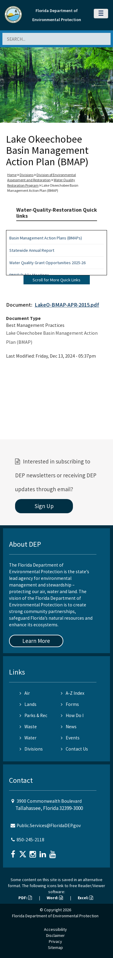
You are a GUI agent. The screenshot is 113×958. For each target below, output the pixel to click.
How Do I (72, 715)
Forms (70, 704)
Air (25, 693)
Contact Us (74, 749)
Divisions (26, 174)
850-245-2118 (30, 840)
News (69, 726)
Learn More (36, 640)
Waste (28, 726)
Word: (55, 897)
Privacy (55, 941)
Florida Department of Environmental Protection (55, 915)
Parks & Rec (33, 715)
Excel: (85, 897)
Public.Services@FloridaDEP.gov (49, 825)
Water (28, 738)
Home (12, 174)
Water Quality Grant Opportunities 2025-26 (47, 262)
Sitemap (55, 947)
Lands (28, 704)
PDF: (25, 897)
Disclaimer (55, 935)
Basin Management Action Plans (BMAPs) (45, 238)
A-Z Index (72, 693)
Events (70, 738)
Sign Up (44, 506)
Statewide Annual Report (31, 250)
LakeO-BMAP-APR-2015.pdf (67, 304)
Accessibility (55, 929)
